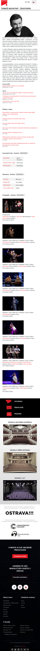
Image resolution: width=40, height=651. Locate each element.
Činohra (23, 603)
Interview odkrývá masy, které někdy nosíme (13, 123)
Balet (22, 605)
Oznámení (22, 632)
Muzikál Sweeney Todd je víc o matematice (13, 85)
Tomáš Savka (14, 364)
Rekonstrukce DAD (8, 627)
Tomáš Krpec (5, 216)
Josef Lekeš (19, 362)
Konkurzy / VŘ (6, 630)
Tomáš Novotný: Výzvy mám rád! (10, 101)
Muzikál (23, 607)
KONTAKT (5, 616)
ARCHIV (5, 614)
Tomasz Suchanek (27, 364)
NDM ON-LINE (7, 605)
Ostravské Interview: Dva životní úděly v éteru (13, 118)
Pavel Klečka (22, 338)
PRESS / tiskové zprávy (9, 625)
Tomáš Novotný (6, 242)
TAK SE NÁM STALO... (9, 188)
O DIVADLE (6, 607)
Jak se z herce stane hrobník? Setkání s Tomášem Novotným (17, 92)
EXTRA (5, 609)
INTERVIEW (6, 158)
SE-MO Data (23, 646)
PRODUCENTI (7, 165)
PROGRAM (17, 413)
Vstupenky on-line (20, 556)
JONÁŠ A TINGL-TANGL (9, 162)
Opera (22, 600)
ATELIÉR (5, 612)
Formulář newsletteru (20, 577)
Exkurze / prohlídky (25, 627)
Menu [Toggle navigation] (27, 2)
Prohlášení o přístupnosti (10, 634)
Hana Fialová (22, 242)
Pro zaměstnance (7, 632)
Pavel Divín (13, 362)
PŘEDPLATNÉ (18, 407)
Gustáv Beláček (23, 388)
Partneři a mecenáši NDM (26, 630)
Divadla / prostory (24, 625)
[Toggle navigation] (34, 2)
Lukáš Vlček (19, 216)
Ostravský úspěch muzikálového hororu (12, 132)
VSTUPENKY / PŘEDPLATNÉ (10, 603)
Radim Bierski (5, 362)
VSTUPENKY (18, 401)
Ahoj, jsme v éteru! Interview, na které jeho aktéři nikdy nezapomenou (19, 127)
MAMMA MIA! (6, 182)
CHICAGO (5, 179)
